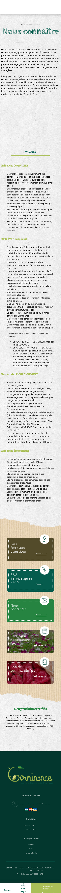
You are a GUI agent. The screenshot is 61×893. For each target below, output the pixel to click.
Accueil (24, 24)
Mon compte (23, 888)
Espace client (31, 829)
